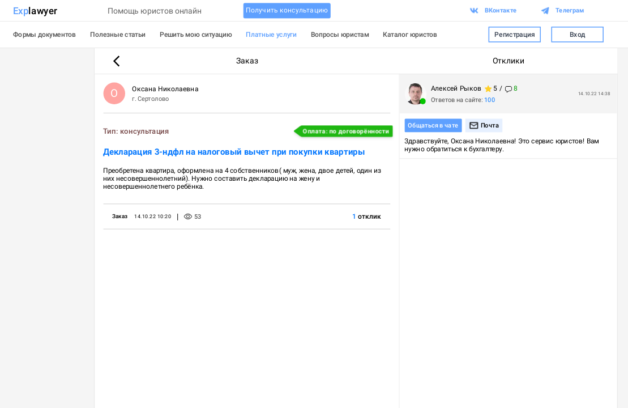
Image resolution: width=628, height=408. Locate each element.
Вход (577, 34)
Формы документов (44, 35)
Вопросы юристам (340, 35)
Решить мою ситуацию (196, 35)
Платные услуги (271, 35)
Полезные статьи (118, 35)
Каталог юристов (410, 35)
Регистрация (514, 34)
